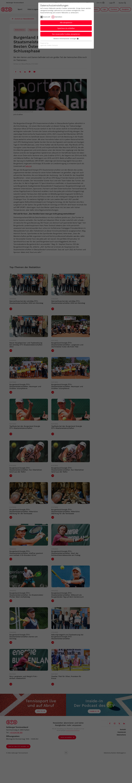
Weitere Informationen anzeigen (65, 39)
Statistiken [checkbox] (58, 17)
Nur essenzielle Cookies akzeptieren (66, 34)
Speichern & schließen (66, 28)
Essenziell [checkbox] (46, 17)
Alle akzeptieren (66, 22)
